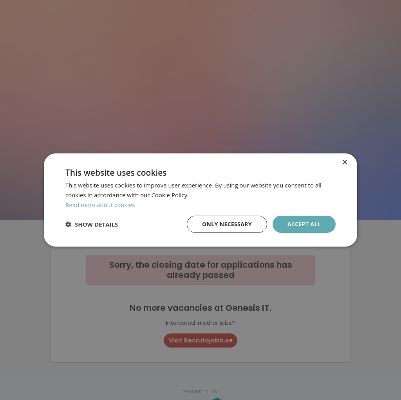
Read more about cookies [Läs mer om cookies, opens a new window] (100, 205)
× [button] (344, 163)
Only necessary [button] (226, 223)
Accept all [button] (304, 223)
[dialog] (200, 200)
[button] (91, 224)
